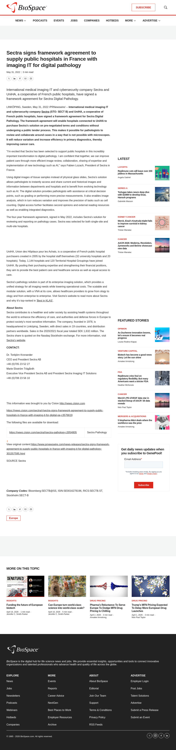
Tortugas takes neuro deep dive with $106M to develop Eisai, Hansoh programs (133, 195)
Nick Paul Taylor (125, 407)
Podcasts (40, 20)
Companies (91, 20)
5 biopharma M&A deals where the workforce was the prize (135, 421)
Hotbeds (112, 20)
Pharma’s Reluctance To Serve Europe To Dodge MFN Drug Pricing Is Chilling (107, 608)
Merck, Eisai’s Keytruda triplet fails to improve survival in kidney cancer (135, 224)
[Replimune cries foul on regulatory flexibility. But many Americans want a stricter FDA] (162, 378)
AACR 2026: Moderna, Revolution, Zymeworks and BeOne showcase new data (135, 246)
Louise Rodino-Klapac (127, 342)
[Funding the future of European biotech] (25, 586)
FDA (120, 372)
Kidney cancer (126, 217)
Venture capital (127, 351)
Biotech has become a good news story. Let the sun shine (135, 356)
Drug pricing (97, 600)
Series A (122, 188)
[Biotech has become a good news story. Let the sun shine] (162, 357)
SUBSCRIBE (143, 7)
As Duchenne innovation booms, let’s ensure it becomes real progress (134, 335)
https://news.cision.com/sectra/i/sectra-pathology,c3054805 (43, 432)
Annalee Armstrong (126, 361)
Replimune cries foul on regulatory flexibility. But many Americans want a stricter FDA (133, 379)
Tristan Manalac (125, 230)
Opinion (122, 328)
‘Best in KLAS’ (44, 300)
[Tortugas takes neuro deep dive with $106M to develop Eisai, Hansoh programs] (162, 194)
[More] (25, 20)
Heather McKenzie (126, 385)
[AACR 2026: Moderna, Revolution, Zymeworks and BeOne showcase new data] (162, 245)
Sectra (45, 111)
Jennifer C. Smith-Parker (17, 614)
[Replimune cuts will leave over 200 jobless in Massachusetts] (162, 173)
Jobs (74, 20)
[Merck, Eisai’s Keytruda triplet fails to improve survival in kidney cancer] (162, 223)
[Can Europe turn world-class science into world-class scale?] (67, 586)
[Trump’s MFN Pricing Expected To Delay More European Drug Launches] (151, 586)
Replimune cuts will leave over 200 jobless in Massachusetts (135, 172)
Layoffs (122, 167)
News (19, 20)
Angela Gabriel (124, 177)
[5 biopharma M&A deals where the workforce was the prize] (162, 422)
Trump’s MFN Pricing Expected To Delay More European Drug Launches (149, 608)
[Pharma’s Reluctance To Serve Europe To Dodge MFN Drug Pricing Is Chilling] (109, 586)
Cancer (122, 239)
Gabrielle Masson (125, 201)
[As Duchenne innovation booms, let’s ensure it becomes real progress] (162, 334)
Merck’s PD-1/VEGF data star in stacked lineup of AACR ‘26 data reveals (134, 401)
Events (59, 20)
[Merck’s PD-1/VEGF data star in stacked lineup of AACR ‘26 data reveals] (162, 400)
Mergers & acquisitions (132, 416)
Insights (11, 600)
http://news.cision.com (72, 403)
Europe (13, 518)
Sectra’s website (15, 340)
